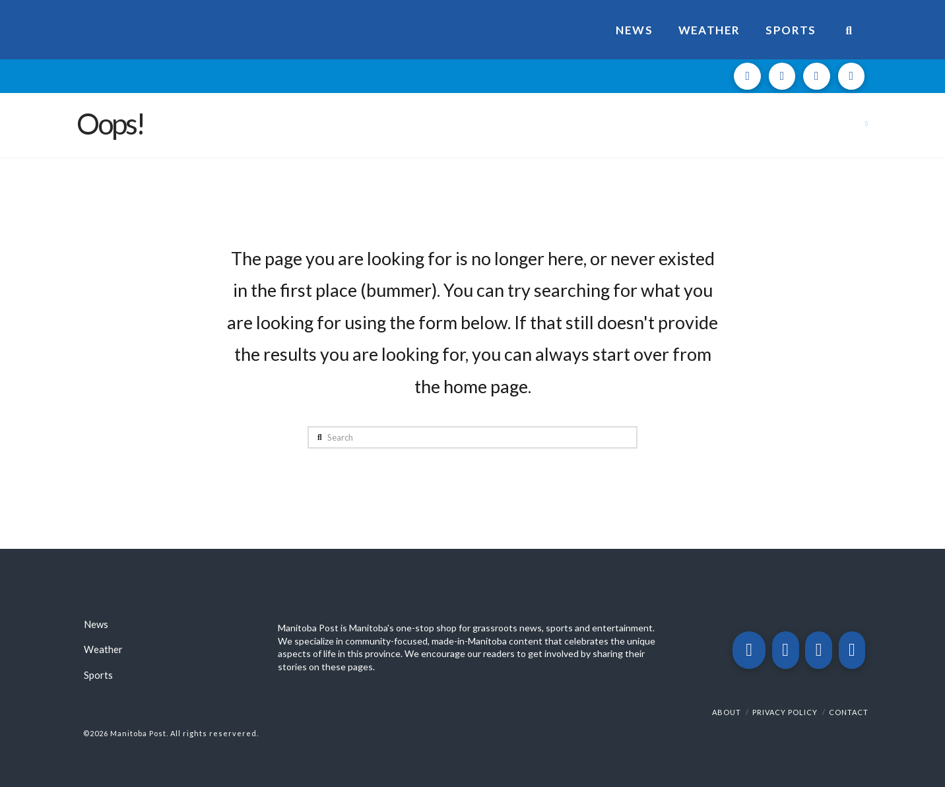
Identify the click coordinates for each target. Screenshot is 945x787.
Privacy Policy (785, 712)
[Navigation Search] (849, 29)
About (726, 712)
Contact (848, 712)
